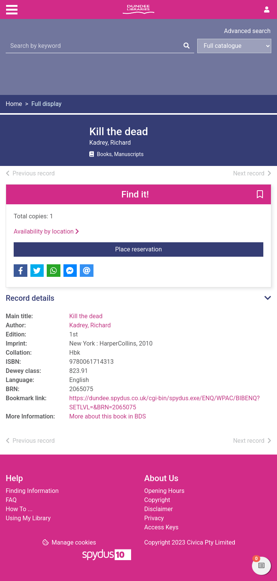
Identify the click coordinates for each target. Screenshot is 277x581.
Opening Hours (164, 490)
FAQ (11, 500)
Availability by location (46, 231)
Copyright (157, 500)
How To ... (19, 509)
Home (14, 103)
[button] (259, 195)
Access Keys (161, 527)
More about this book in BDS (107, 416)
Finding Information (32, 490)
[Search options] (234, 46)
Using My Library (28, 518)
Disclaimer (158, 509)
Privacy (154, 518)
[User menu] (267, 10)
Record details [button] (30, 298)
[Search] (186, 46)
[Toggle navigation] (11, 8)
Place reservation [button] (159, 249)
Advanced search (247, 31)
